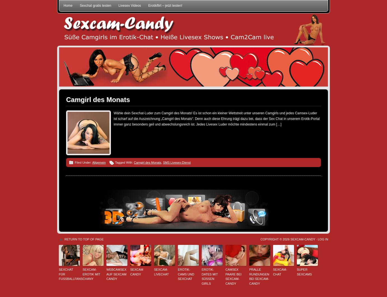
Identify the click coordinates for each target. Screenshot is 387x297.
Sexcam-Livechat (161, 272)
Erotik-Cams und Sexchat (186, 274)
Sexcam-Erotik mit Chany (91, 274)
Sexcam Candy (136, 272)
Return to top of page (84, 239)
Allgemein (99, 162)
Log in (323, 239)
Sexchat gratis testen (95, 6)
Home (68, 6)
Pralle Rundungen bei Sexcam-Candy (259, 276)
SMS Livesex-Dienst (177, 162)
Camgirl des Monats (98, 99)
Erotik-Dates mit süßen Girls (210, 276)
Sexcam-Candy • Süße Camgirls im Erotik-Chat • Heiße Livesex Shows (193, 29)
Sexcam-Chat (280, 272)
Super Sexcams (304, 272)
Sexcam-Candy (302, 239)
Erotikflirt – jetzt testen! (165, 6)
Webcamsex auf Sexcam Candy (116, 274)
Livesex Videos (129, 6)
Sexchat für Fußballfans (69, 274)
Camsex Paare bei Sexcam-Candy (233, 276)
